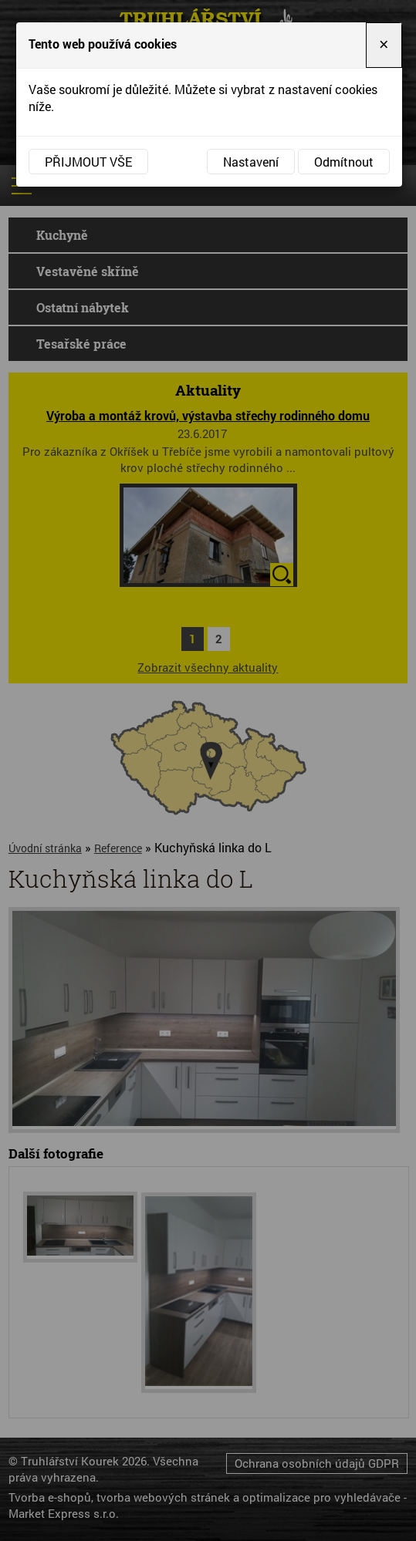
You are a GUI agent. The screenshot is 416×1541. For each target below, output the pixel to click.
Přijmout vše (88, 161)
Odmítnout (344, 161)
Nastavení (251, 161)
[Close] (383, 45)
